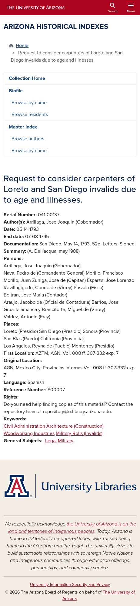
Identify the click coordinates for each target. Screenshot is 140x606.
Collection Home (27, 78)
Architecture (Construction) (75, 426)
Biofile (16, 91)
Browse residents (30, 114)
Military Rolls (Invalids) (79, 433)
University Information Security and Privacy (70, 584)
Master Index (23, 127)
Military (65, 441)
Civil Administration (24, 426)
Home (22, 46)
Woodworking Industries (29, 433)
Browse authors (28, 139)
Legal (51, 441)
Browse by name (29, 103)
